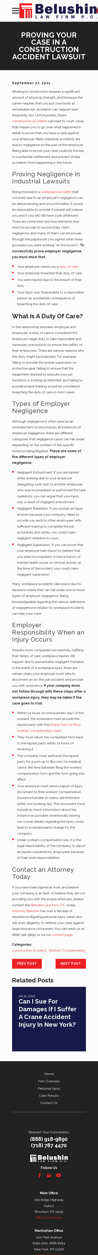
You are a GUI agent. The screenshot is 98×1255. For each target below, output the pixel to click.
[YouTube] (58, 1175)
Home (49, 1074)
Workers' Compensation (67, 950)
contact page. (62, 935)
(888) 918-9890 (49, 1139)
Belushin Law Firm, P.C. (48, 905)
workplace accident (56, 192)
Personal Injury (49, 1088)
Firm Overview (49, 1081)
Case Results (49, 1096)
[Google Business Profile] (49, 1175)
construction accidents (29, 121)
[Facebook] (39, 1175)
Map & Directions (49, 1217)
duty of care (69, 267)
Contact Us (49, 1103)
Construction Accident (29, 950)
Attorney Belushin (25, 911)
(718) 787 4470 (49, 1145)
